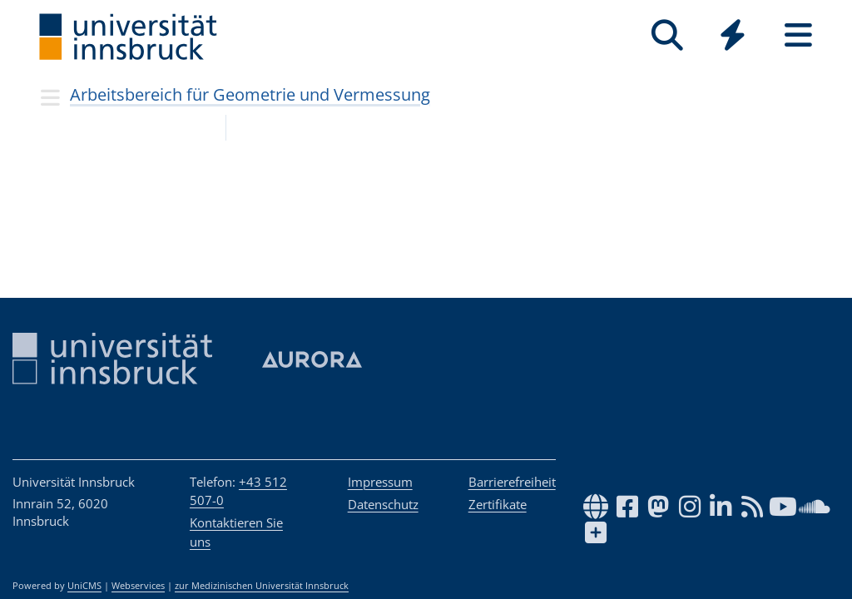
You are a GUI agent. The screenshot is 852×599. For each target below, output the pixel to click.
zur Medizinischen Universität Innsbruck (262, 586)
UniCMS (84, 586)
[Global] (732, 37)
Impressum (380, 481)
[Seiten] (798, 35)
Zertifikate (497, 504)
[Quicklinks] (732, 35)
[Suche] (667, 35)
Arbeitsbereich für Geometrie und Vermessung (250, 94)
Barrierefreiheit (512, 481)
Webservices (138, 586)
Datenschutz (383, 504)
